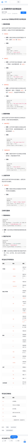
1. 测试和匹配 (6, 440)
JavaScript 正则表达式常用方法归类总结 (10, 437)
